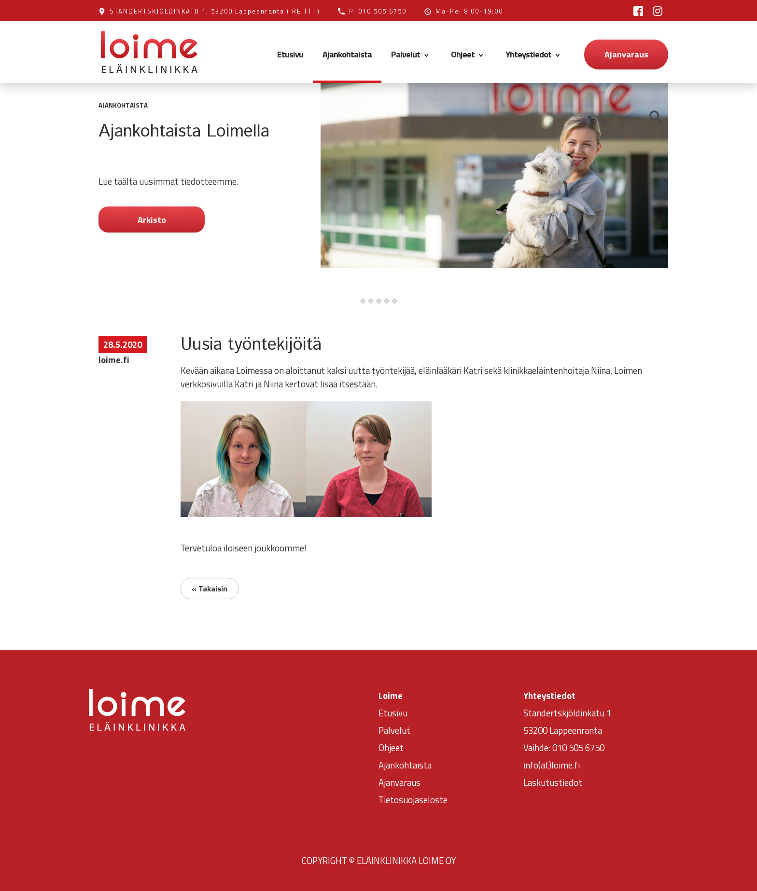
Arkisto (152, 219)
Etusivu (290, 54)
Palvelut (411, 54)
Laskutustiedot (552, 782)
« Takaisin (209, 588)
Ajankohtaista (347, 54)
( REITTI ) (303, 11)
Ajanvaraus (626, 54)
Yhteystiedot (534, 54)
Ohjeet (468, 54)
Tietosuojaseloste (413, 800)
